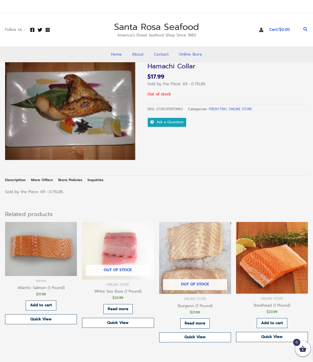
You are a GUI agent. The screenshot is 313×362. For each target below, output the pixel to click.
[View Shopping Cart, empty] (283, 29)
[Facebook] (32, 30)
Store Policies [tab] (73, 180)
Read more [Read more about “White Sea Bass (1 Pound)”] (118, 310)
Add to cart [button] (41, 306)
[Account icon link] (261, 30)
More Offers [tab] (43, 180)
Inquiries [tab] (99, 180)
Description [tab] (15, 180)
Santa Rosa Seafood (156, 27)
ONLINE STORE (241, 109)
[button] (305, 29)
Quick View (41, 320)
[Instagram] (47, 30)
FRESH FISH (218, 109)
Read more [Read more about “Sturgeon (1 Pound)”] (195, 324)
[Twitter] (40, 30)
